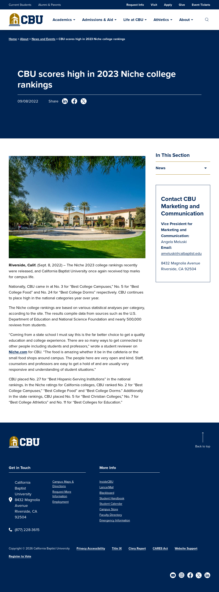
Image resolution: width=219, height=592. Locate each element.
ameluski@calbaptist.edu (181, 253)
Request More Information (61, 494)
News (161, 168)
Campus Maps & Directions (63, 483)
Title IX (117, 548)
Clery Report (137, 548)
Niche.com (18, 352)
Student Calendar (110, 503)
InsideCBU (106, 481)
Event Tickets (201, 5)
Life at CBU (133, 19)
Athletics (161, 19)
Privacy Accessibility (91, 548)
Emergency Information (114, 520)
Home (13, 39)
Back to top (202, 446)
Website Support (186, 548)
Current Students (20, 5)
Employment (60, 502)
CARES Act (160, 548)
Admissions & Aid (97, 19)
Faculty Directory (110, 515)
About (184, 19)
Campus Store (108, 509)
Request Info (135, 5)
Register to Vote (20, 556)
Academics (62, 19)
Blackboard (106, 493)
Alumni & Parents (49, 5)
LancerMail (106, 487)
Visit (154, 5)
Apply (168, 5)
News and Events (43, 39)
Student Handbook (111, 498)
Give (182, 5)
